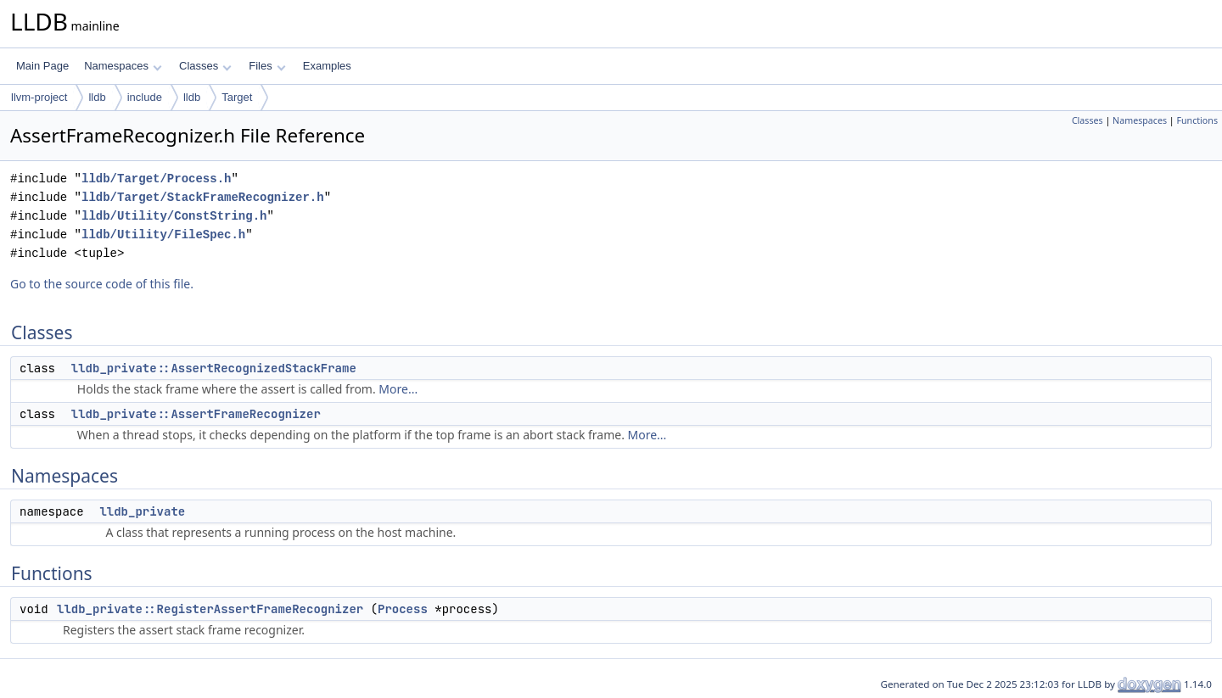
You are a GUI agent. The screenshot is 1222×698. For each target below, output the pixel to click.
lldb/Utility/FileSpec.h (163, 234)
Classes (205, 65)
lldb (96, 97)
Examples (327, 65)
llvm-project (39, 97)
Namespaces (122, 65)
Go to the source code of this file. (101, 284)
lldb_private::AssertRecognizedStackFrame (213, 368)
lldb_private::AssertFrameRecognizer (196, 414)
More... (398, 389)
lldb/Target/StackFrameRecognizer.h (202, 197)
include (144, 97)
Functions (1197, 120)
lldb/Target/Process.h (156, 178)
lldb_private (142, 511)
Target (236, 97)
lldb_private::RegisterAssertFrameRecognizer (210, 609)
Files (267, 65)
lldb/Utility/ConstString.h (173, 216)
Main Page (42, 65)
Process (403, 609)
